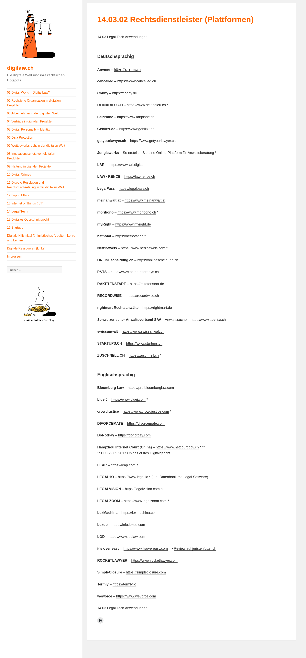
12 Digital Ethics (18, 195)
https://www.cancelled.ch (136, 81)
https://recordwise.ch (142, 296)
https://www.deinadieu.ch (146, 105)
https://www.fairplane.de (136, 117)
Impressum (15, 256)
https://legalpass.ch (134, 188)
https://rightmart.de (157, 308)
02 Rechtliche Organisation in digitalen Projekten (34, 103)
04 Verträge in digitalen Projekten (30, 121)
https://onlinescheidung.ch (157, 260)
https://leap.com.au (125, 465)
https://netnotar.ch (129, 236)
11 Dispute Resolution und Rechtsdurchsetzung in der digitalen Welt (35, 185)
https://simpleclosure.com (146, 572)
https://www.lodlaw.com (127, 537)
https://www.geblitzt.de (136, 129)
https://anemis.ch (127, 69)
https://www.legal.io (133, 477)
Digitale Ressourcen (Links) (26, 248)
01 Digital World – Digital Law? (28, 92)
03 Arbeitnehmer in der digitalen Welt (33, 113)
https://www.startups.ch (144, 343)
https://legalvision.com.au (145, 489)
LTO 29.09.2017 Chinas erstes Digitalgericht (135, 453)
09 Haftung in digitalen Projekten (29, 166)
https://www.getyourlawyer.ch (153, 141)
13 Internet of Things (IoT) (25, 203)
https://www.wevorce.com (136, 596)
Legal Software (195, 477)
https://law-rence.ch (139, 177)
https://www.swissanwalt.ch (143, 331)
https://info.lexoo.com (128, 525)
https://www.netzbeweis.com (143, 248)
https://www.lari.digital (126, 165)
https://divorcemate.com (146, 423)
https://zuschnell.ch (144, 355)
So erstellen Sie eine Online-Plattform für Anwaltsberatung (168, 153)
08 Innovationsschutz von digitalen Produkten (31, 156)
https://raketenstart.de (147, 284)
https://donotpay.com (134, 435)
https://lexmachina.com (139, 513)
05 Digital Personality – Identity (28, 129)
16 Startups (15, 227)
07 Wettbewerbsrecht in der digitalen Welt (36, 145)
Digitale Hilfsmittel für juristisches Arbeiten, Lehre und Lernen (41, 238)
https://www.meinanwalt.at (145, 200)
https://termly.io (124, 584)
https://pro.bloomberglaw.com (151, 388)
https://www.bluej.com (128, 399)
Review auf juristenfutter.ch (195, 548)
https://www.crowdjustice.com (146, 411)
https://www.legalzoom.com (145, 501)
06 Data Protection (20, 137)
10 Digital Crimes (19, 174)
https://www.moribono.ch (136, 212)
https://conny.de (124, 93)
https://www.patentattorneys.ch (135, 272)
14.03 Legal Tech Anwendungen (122, 37)
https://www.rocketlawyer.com (154, 560)
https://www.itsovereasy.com (146, 548)
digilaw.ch (20, 67)
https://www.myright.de (133, 224)
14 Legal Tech (17, 211)
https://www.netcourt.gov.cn (177, 447)
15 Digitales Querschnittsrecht (28, 219)
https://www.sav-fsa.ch (208, 320)
